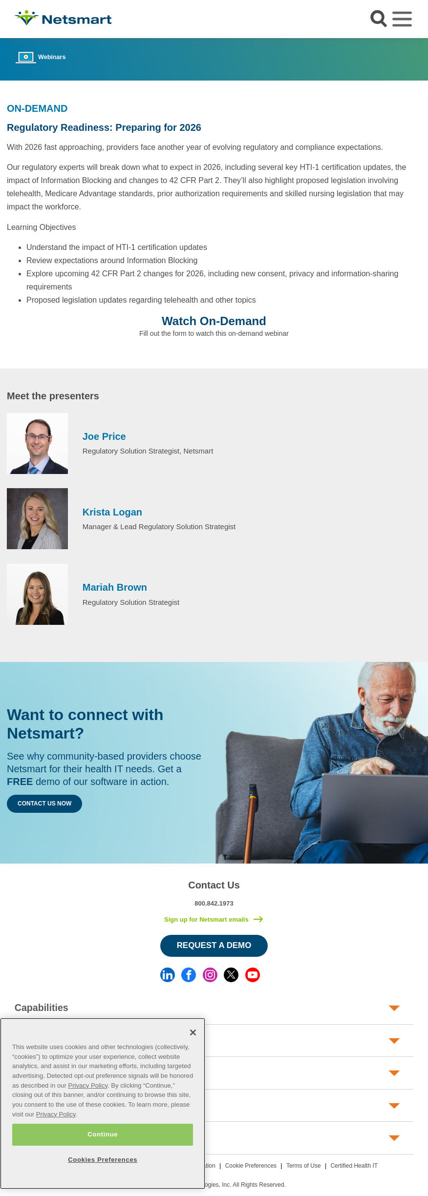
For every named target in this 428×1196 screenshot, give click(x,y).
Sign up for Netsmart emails (206, 919)
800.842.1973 (214, 903)
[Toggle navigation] (402, 19)
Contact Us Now (44, 803)
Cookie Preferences (251, 1165)
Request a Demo (214, 945)
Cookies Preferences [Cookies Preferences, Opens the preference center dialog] (102, 1159)
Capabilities (41, 1007)
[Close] (193, 1032)
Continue (102, 1134)
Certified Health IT (354, 1165)
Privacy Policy (87, 1085)
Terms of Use (303, 1165)
